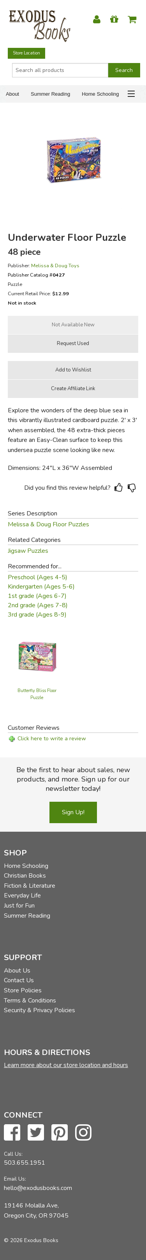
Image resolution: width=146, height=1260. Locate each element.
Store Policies (23, 990)
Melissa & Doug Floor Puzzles (48, 524)
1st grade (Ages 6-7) (37, 596)
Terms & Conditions (30, 1000)
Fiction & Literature (29, 885)
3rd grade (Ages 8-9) (37, 614)
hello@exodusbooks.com (38, 1188)
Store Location (26, 53)
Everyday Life (22, 895)
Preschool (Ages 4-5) (37, 577)
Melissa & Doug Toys (55, 265)
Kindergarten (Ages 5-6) (41, 586)
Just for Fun (19, 905)
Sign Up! (73, 812)
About (12, 94)
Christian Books (25, 875)
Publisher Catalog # (36, 275)
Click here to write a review (52, 738)
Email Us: (15, 1179)
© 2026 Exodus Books (31, 1240)
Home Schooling (100, 94)
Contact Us (19, 980)
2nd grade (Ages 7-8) (38, 605)
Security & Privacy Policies (39, 1010)
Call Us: (13, 1154)
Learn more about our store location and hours (66, 1065)
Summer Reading (50, 94)
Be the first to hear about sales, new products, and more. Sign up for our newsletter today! (73, 779)
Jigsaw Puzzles (28, 551)
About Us (17, 970)
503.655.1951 (24, 1162)
